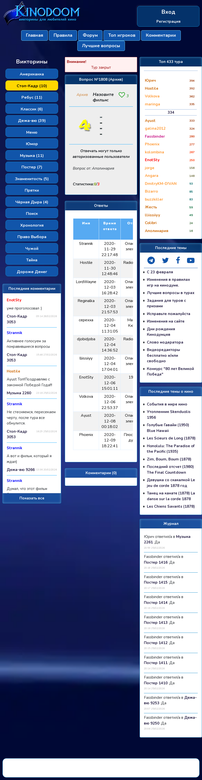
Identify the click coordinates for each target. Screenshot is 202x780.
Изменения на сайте (166, 321)
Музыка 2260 (19, 392)
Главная (34, 35)
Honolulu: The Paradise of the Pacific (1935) (171, 448)
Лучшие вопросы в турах (171, 292)
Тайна (31, 260)
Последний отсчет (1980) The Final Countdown (170, 469)
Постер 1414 (156, 602)
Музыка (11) (32, 155)
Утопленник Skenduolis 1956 (169, 414)
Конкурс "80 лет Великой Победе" (170, 371)
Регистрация (168, 21)
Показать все (31, 498)
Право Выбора (31, 237)
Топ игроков (121, 35)
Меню (31, 132)
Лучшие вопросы (101, 46)
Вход (168, 12)
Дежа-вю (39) (32, 120)
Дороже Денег (32, 272)
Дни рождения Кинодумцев (161, 332)
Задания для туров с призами (166, 303)
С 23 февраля (160, 272)
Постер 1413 (156, 622)
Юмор (32, 144)
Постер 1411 (156, 662)
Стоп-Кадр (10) (32, 86)
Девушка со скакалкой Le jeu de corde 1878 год (171, 482)
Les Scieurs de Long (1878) (171, 438)
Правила (63, 35)
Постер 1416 (156, 562)
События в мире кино (167, 404)
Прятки (32, 190)
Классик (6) (32, 109)
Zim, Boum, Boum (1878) (169, 459)
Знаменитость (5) (32, 179)
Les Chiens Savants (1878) (171, 506)
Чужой (31, 248)
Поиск (32, 213)
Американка (32, 74)
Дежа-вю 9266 (21, 469)
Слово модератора (165, 342)
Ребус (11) (31, 97)
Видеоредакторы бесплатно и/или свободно (163, 355)
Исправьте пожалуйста (168, 313)
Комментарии (161, 35)
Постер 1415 (156, 582)
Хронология (32, 225)
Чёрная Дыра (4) (31, 202)
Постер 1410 (156, 683)
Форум (90, 35)
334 (171, 112)
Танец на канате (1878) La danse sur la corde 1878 (171, 496)
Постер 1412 (156, 642)
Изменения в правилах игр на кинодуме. (168, 282)
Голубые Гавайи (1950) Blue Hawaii (168, 427)
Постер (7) (31, 167)
